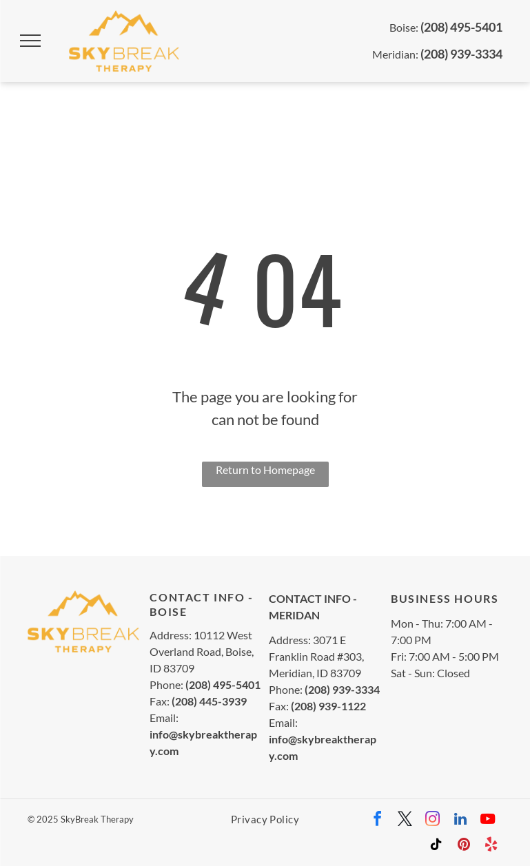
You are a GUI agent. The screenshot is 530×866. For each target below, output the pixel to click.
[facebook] (378, 821)
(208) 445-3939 (209, 701)
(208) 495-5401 (461, 26)
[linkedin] (460, 821)
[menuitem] (265, 818)
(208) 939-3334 (461, 53)
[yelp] (491, 846)
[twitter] (405, 821)
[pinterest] (464, 846)
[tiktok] (436, 846)
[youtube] (488, 821)
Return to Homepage (265, 469)
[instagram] (433, 821)
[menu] (30, 41)
